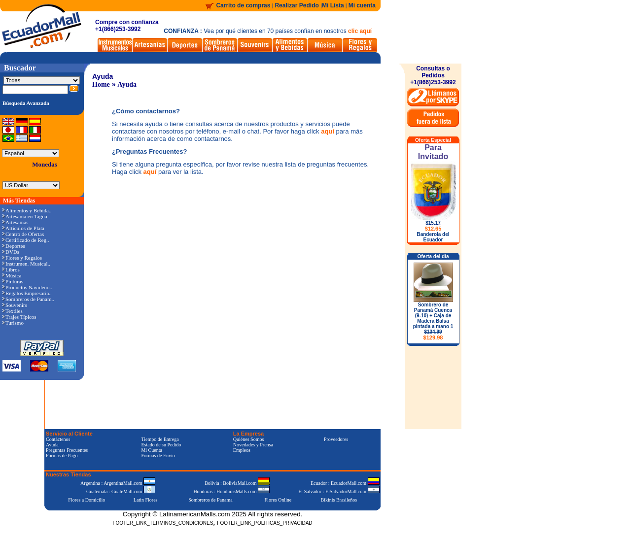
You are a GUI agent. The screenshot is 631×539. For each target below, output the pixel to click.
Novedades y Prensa (253, 444)
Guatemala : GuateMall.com (120, 491)
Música (11, 275)
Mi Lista (333, 5)
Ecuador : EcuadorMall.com (345, 483)
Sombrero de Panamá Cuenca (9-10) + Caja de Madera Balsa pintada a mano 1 (433, 321)
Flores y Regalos (22, 258)
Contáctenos (58, 439)
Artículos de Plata (23, 228)
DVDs (10, 252)
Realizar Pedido (297, 5)
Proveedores (336, 439)
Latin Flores (146, 500)
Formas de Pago (61, 455)
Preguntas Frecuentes (67, 450)
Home (101, 84)
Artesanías (15, 222)
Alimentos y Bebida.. (27, 210)
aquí (327, 131)
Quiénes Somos (248, 439)
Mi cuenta (362, 5)
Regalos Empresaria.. (27, 293)
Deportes (13, 246)
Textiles (12, 311)
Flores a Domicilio (86, 500)
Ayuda (127, 84)
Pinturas (12, 281)
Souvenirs (14, 305)
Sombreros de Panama (210, 500)
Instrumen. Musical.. (26, 264)
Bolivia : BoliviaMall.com (237, 483)
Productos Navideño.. (27, 287)
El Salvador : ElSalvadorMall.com (338, 491)
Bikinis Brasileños (339, 500)
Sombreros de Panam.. (28, 299)
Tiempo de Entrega (159, 439)
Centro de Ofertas (23, 234)
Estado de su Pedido (161, 444)
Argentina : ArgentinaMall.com (117, 483)
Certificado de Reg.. (25, 240)
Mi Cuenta (151, 450)
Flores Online (278, 500)
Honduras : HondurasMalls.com (231, 491)
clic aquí (360, 31)
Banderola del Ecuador (433, 237)
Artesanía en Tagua (24, 216)
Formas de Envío (158, 455)
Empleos (241, 450)
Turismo (13, 323)
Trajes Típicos (19, 317)
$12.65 (433, 229)
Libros (11, 269)
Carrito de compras (243, 5)
